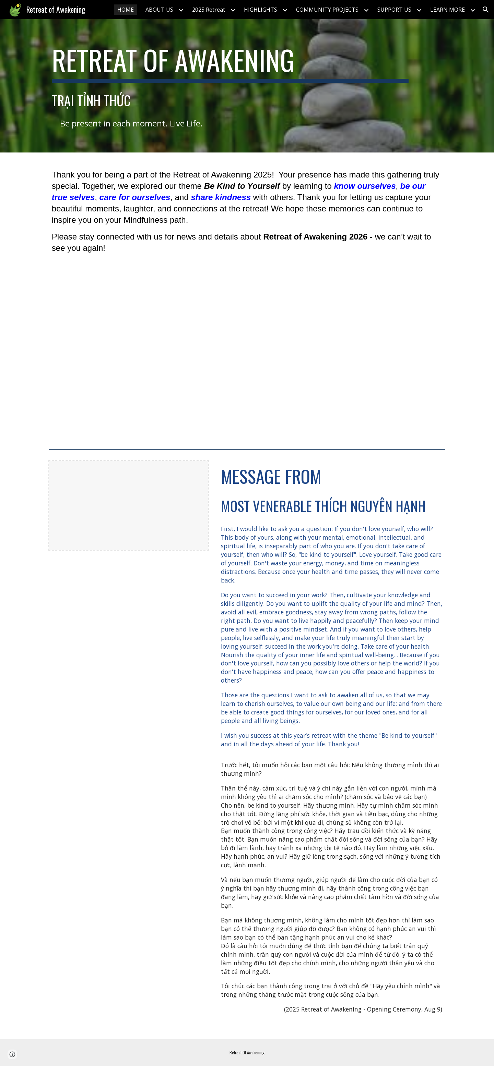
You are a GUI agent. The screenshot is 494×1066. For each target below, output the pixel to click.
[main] (230, 63)
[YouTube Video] (247, 361)
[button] (486, 9)
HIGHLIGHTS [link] (260, 9)
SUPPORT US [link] (394, 9)
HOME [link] (125, 9)
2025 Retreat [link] (208, 9)
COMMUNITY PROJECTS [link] (327, 9)
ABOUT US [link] (159, 9)
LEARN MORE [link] (447, 9)
